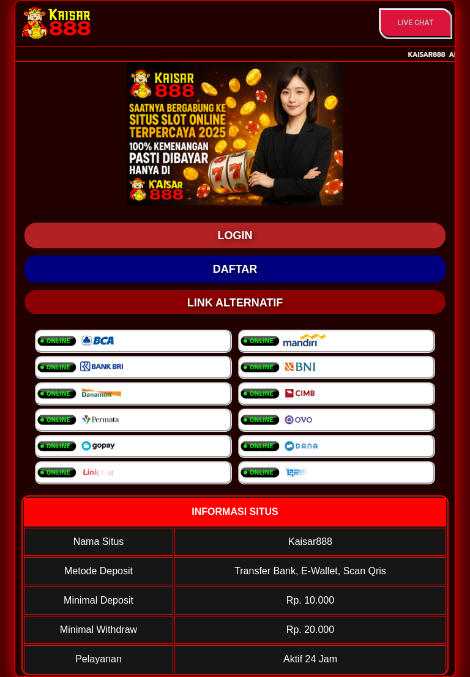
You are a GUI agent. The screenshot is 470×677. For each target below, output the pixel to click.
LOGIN (235, 235)
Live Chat (416, 22)
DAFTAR (235, 269)
